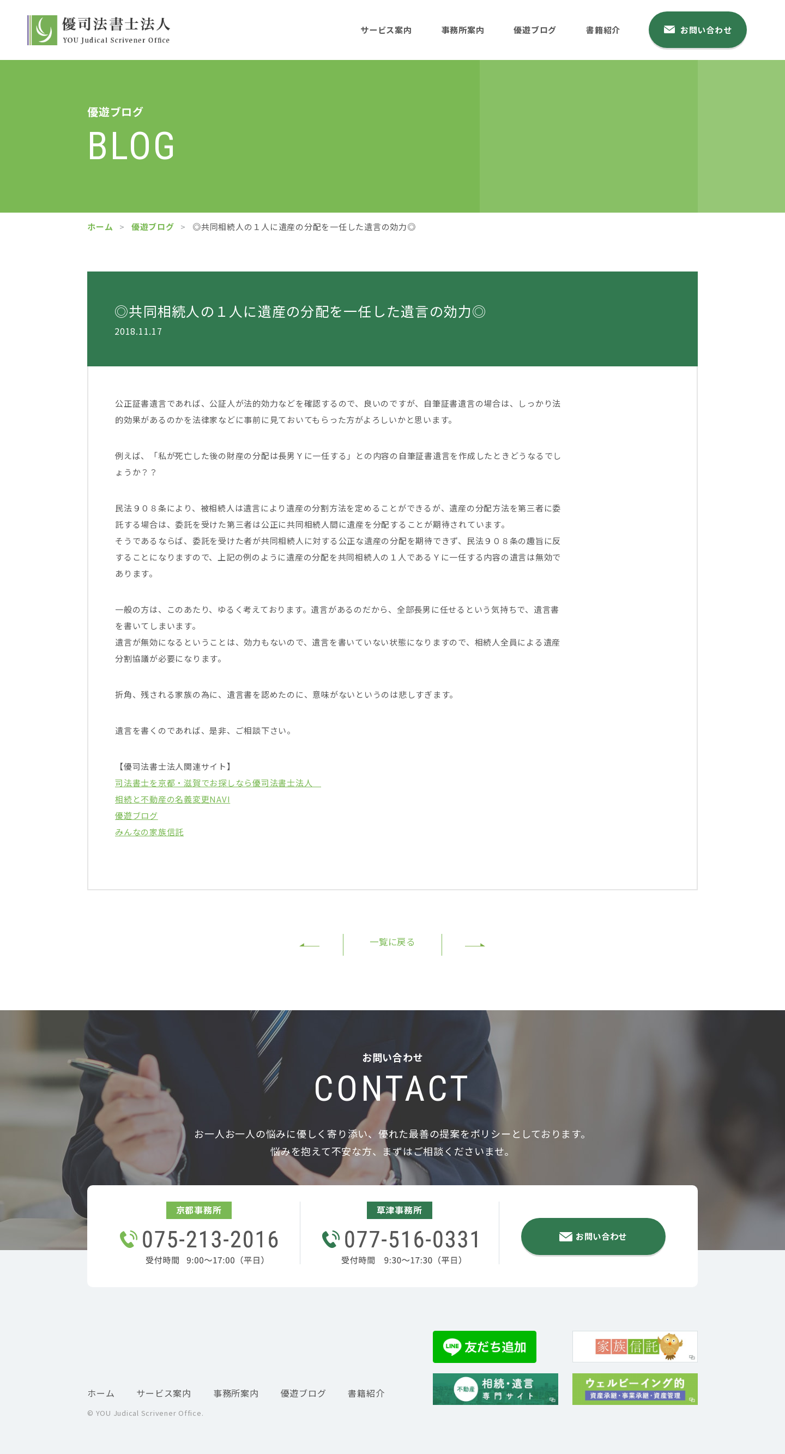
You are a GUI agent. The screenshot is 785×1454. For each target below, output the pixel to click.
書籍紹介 (613, 28)
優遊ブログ (542, 28)
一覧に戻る (392, 943)
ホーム (100, 226)
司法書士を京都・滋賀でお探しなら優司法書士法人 (218, 782)
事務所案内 (468, 28)
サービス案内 (387, 28)
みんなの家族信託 (149, 831)
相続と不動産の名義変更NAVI (172, 799)
